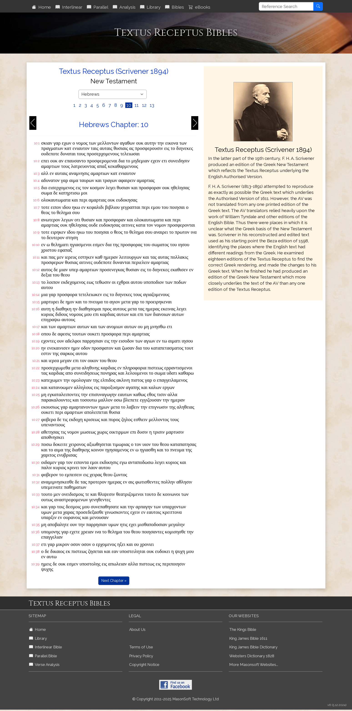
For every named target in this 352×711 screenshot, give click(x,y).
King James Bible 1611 (248, 638)
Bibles (174, 7)
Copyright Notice (144, 664)
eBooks (199, 7)
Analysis (124, 7)
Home (41, 7)
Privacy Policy (141, 656)
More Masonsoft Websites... (253, 664)
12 (144, 105)
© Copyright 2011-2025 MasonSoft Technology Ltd (175, 699)
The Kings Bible (242, 629)
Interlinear (68, 7)
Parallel (97, 7)
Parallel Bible (43, 656)
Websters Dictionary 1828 (251, 656)
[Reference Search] (286, 6)
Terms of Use (141, 647)
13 (152, 105)
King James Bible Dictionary (253, 647)
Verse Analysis (44, 664)
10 (128, 105)
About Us (137, 629)
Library (150, 7)
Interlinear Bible (45, 647)
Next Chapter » (113, 580)
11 (136, 105)
